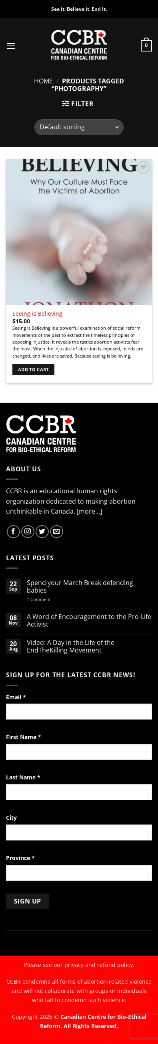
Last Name (23, 777)
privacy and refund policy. (99, 965)
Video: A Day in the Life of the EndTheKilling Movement (70, 646)
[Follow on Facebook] (13, 531)
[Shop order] (79, 127)
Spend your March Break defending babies (80, 586)
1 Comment (49, 599)
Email (16, 697)
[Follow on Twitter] (42, 531)
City (11, 817)
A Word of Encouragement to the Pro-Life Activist (89, 620)
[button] (11, 45)
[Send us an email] (56, 531)
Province (20, 858)
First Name (23, 737)
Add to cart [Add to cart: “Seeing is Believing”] (33, 369)
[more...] (89, 511)
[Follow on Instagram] (27, 531)
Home (43, 81)
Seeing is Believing (37, 313)
